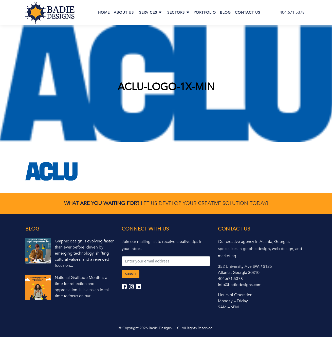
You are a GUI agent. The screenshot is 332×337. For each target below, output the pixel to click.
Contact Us (247, 12)
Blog (225, 12)
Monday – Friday (233, 301)
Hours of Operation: (235, 295)
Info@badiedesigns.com (240, 285)
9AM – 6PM (228, 307)
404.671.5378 (292, 12)
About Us (124, 12)
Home (104, 12)
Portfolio (205, 12)
